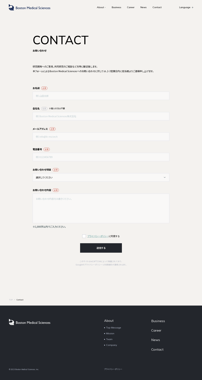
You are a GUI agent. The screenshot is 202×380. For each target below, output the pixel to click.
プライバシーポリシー (98, 236)
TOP (11, 299)
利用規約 (108, 264)
